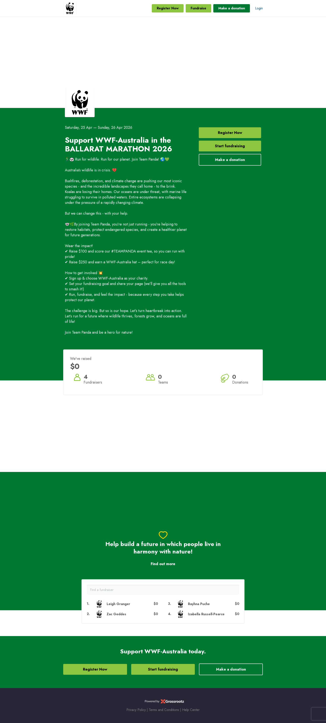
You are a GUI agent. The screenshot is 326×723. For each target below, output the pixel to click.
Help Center (191, 709)
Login (259, 8)
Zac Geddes (116, 614)
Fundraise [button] (198, 8)
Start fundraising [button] (230, 146)
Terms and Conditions (164, 709)
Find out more (163, 564)
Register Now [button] (168, 8)
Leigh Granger (118, 604)
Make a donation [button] (231, 8)
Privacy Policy (136, 709)
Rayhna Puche (199, 604)
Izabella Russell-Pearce (206, 614)
